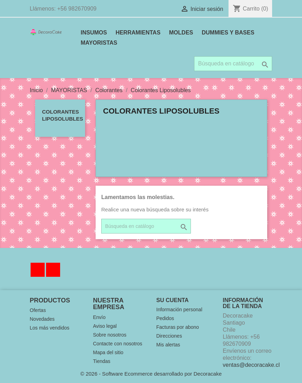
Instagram (53, 270)
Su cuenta (172, 300)
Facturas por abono (177, 327)
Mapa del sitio (108, 352)
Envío (99, 317)
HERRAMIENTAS (138, 33)
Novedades (42, 319)
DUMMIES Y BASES (228, 33)
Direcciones (169, 336)
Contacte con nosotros (117, 343)
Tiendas (101, 361)
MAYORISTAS (99, 43)
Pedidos (165, 318)
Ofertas (38, 310)
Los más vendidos (50, 328)
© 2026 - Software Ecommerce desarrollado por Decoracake (150, 374)
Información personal (179, 309)
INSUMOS (94, 33)
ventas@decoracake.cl (251, 365)
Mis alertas (168, 344)
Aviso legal (105, 326)
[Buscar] (233, 63)
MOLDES (181, 33)
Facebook (38, 270)
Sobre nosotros (110, 335)
